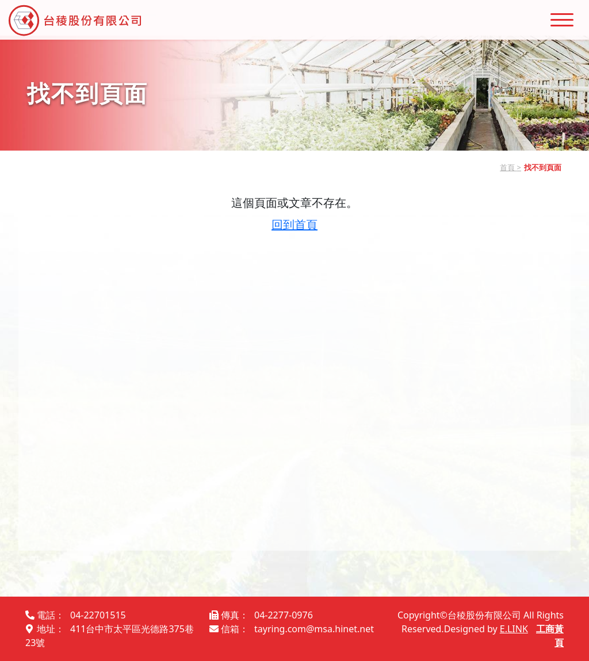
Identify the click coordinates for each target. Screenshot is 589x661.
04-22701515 (98, 615)
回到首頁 (294, 224)
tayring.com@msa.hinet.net (314, 628)
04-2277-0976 (283, 615)
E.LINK (514, 628)
